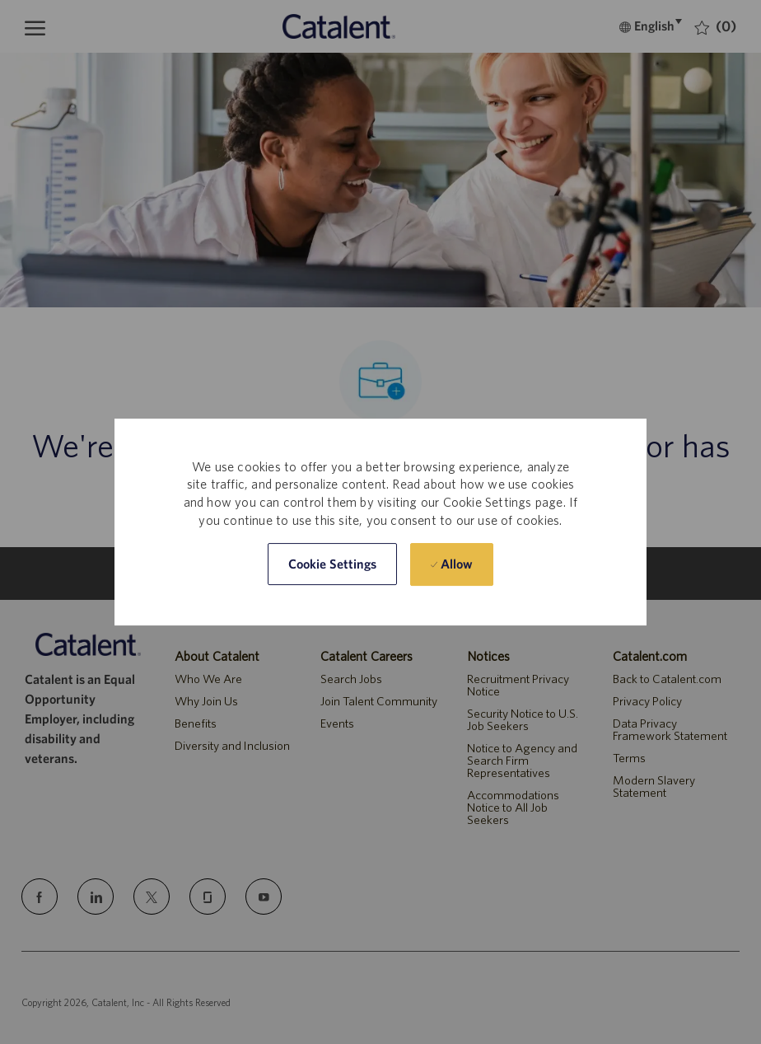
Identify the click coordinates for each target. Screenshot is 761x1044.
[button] (333, 565)
